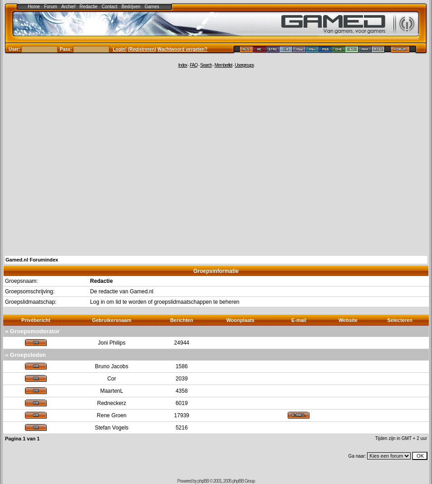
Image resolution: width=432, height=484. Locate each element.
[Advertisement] (85, 161)
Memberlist (223, 65)
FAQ (193, 65)
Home (34, 6)
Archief (68, 6)
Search (206, 65)
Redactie (88, 6)
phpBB (203, 481)
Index (182, 65)
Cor (111, 378)
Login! (120, 49)
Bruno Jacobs (111, 366)
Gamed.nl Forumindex (31, 259)
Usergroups (244, 65)
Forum (50, 6)
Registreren (142, 49)
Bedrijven (131, 6)
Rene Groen (111, 415)
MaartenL (111, 391)
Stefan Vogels (111, 428)
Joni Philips (112, 343)
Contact (109, 6)
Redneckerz (111, 403)
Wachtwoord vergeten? (182, 49)
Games (152, 6)
